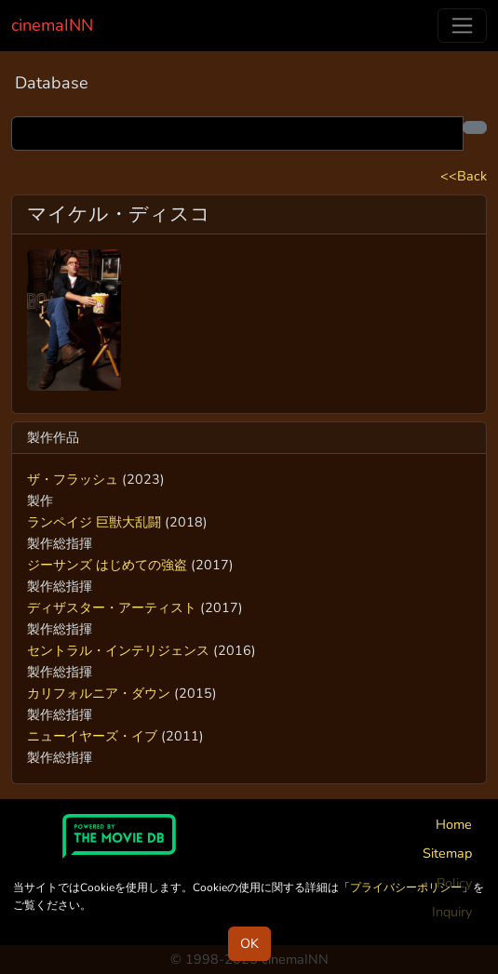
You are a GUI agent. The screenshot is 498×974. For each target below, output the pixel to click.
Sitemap (447, 853)
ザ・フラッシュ (72, 479)
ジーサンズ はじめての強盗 (107, 564)
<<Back (463, 176)
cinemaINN (52, 25)
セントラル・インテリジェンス (118, 650)
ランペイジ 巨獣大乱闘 (94, 522)
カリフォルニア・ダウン (98, 693)
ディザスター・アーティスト (111, 607)
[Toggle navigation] (462, 25)
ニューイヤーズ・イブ (92, 736)
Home (454, 824)
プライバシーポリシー (406, 887)
